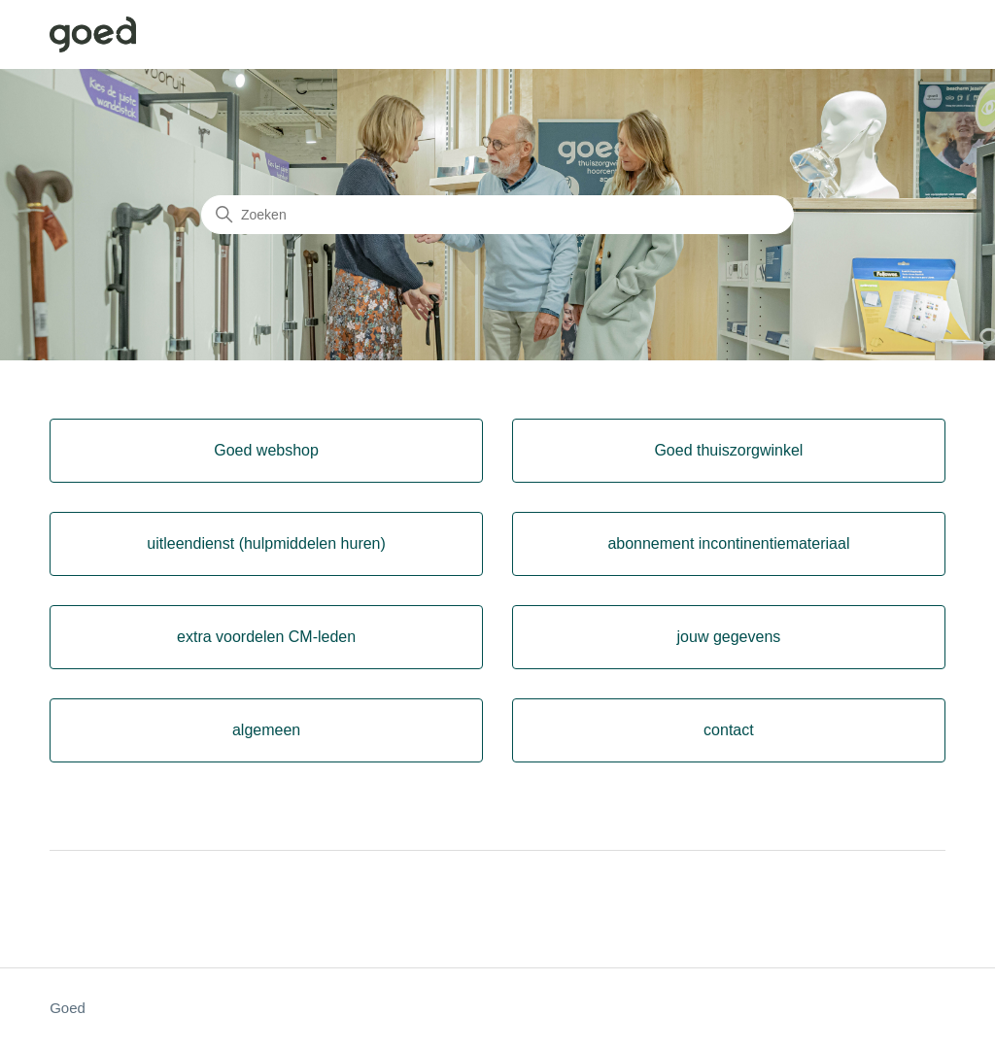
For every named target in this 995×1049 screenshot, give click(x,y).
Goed (68, 1007)
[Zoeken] (497, 214)
